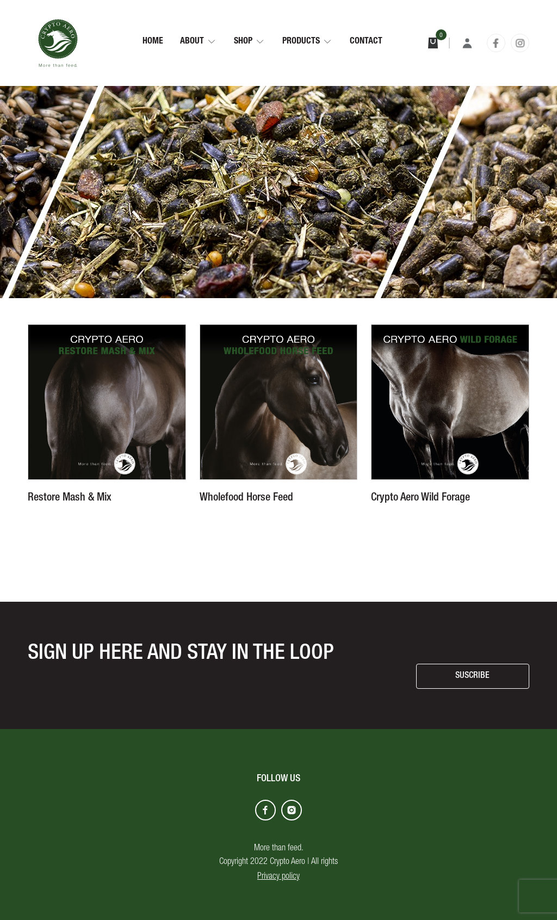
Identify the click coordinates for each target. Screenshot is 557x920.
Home (153, 42)
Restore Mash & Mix (70, 498)
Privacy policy (278, 877)
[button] (198, 42)
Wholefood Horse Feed (246, 498)
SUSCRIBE (472, 676)
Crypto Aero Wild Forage (420, 498)
